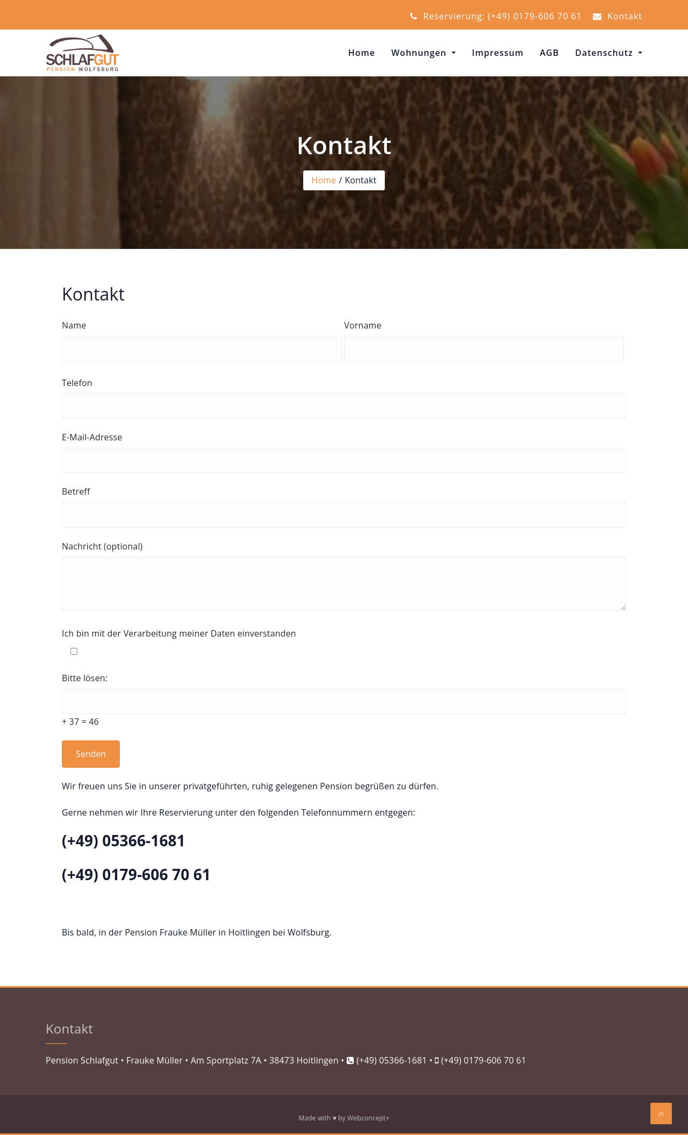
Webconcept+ (368, 1119)
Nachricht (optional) (344, 578)
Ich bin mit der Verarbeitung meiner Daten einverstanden (344, 643)
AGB (549, 53)
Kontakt (617, 16)
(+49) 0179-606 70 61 (483, 1060)
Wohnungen (420, 53)
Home (361, 53)
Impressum (498, 53)
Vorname (484, 340)
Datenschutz (605, 53)
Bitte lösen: (344, 701)
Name (202, 340)
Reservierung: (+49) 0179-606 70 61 (496, 16)
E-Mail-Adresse (344, 452)
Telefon (344, 398)
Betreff (344, 506)
